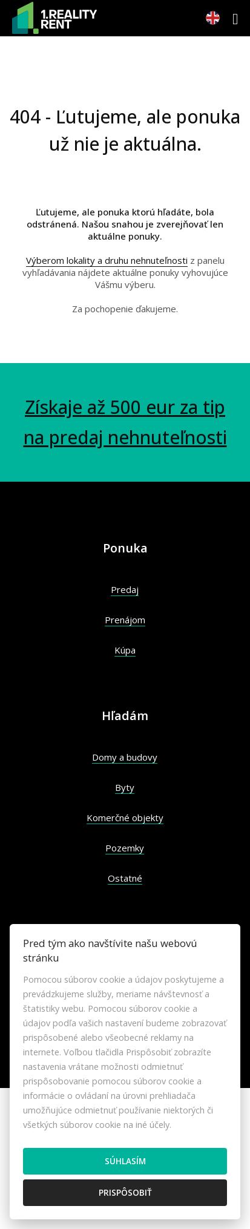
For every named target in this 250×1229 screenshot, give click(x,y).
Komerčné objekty (125, 817)
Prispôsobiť (125, 1192)
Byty (124, 787)
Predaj (125, 589)
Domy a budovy (124, 757)
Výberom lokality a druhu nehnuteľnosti (107, 260)
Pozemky (124, 848)
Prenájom (125, 620)
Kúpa (125, 650)
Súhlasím (125, 1161)
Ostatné (125, 878)
